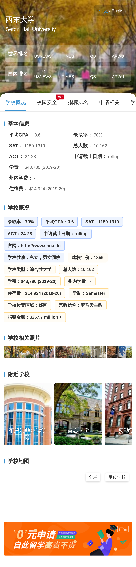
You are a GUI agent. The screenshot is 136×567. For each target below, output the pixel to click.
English (119, 10)
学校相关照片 (22, 338)
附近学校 (16, 374)
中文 (103, 10)
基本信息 (16, 124)
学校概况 (16, 208)
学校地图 (16, 461)
